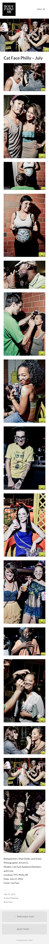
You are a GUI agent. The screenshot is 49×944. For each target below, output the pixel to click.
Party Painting (12, 898)
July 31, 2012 (9, 894)
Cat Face (8, 902)
